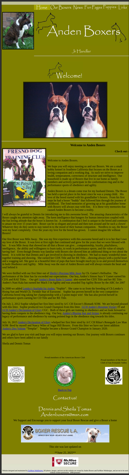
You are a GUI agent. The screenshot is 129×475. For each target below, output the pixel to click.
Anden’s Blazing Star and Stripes (80, 313)
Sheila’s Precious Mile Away (66, 273)
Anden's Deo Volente (14, 328)
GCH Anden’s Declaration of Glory (22, 310)
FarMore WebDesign (36, 471)
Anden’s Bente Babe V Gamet (55, 279)
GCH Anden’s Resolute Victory (99, 306)
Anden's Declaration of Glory (34, 322)
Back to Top (65, 389)
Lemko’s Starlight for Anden (39, 288)
